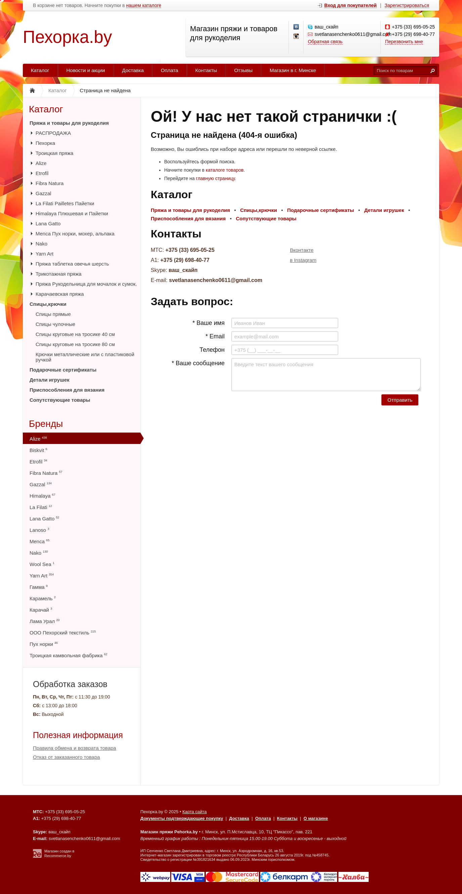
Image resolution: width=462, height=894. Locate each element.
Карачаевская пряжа (60, 294)
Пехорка (45, 143)
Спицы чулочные (55, 324)
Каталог (40, 70)
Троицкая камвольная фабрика (68, 655)
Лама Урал (44, 621)
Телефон (212, 349)
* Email (215, 336)
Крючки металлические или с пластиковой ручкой (85, 356)
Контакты (206, 70)
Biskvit (38, 450)
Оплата (169, 70)
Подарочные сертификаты (63, 370)
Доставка (133, 70)
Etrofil (42, 173)
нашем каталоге (143, 5)
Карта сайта (194, 811)
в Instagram (303, 260)
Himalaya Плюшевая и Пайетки (72, 213)
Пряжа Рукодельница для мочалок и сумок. (86, 284)
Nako (41, 243)
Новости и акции (85, 70)
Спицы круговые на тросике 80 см (75, 344)
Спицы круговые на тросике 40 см (75, 334)
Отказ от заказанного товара (66, 757)
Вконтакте (302, 250)
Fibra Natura (49, 183)
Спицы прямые (53, 314)
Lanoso (39, 530)
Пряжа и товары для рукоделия (69, 123)
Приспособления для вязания (67, 390)
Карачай (41, 610)
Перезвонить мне (404, 41)
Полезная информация (78, 735)
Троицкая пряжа (54, 153)
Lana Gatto (48, 223)
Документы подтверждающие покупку (181, 818)
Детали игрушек (50, 380)
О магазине (316, 818)
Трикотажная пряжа (59, 274)
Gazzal (43, 193)
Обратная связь (325, 41)
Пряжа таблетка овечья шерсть (72, 264)
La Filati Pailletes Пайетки (65, 203)
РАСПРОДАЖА (53, 133)
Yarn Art (44, 254)
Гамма (39, 587)
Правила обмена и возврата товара (74, 748)
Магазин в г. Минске (293, 70)
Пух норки (44, 644)
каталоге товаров (225, 170)
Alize (41, 163)
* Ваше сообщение (198, 363)
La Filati (41, 507)
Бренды (46, 423)
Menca (39, 541)
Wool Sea (42, 564)
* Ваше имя (208, 323)
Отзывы (243, 70)
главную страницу (215, 178)
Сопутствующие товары (60, 400)
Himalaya (42, 496)
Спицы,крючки (48, 304)
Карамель (43, 598)
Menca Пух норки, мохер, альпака (75, 233)
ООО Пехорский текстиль (63, 632)
